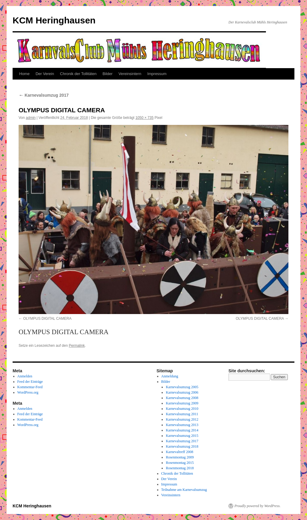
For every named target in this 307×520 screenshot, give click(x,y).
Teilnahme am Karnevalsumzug (184, 490)
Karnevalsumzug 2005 (182, 387)
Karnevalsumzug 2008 (182, 398)
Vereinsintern (129, 73)
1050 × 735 (145, 118)
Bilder (107, 73)
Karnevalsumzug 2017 (44, 95)
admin (31, 118)
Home (24, 73)
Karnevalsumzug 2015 (182, 436)
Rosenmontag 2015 (180, 463)
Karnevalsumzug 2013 (182, 425)
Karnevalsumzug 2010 (182, 409)
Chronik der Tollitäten (78, 73)
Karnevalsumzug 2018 (182, 446)
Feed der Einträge (30, 381)
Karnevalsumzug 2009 (182, 403)
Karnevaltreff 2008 (179, 452)
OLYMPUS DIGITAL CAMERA (47, 318)
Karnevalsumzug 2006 (182, 392)
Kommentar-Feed (30, 387)
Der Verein (45, 73)
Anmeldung (169, 376)
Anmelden (24, 376)
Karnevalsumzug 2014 (182, 430)
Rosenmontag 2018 (180, 468)
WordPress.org (27, 392)
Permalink (77, 345)
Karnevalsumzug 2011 (182, 414)
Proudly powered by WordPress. (257, 506)
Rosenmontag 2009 (180, 457)
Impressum (156, 73)
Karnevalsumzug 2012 (182, 419)
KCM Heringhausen (54, 20)
